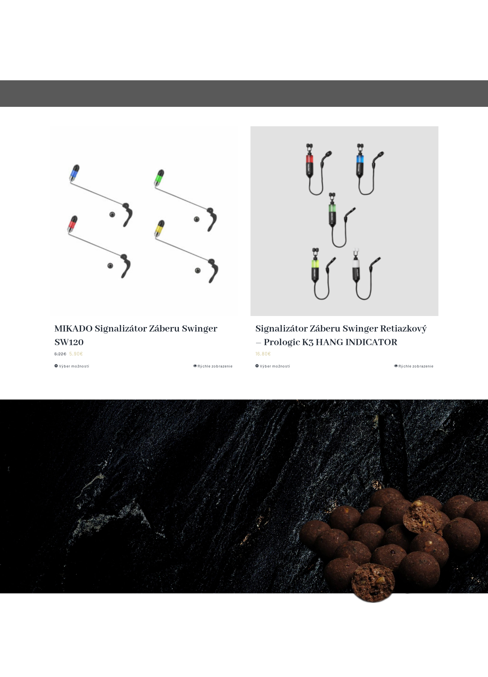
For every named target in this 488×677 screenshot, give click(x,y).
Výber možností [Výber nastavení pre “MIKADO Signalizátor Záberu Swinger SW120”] (74, 366)
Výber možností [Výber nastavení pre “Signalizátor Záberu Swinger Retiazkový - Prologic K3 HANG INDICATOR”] (275, 366)
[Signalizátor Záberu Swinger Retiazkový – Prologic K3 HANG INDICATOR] (344, 221)
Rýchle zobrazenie (215, 366)
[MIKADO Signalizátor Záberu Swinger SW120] (144, 221)
